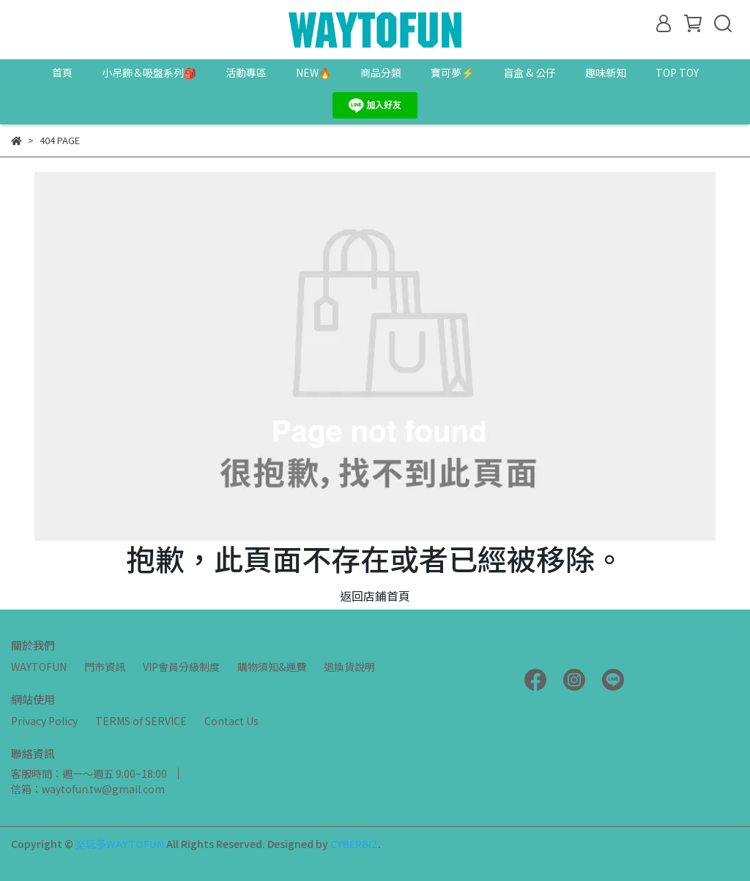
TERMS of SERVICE (141, 720)
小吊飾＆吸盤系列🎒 (149, 72)
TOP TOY (677, 72)
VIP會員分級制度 (181, 666)
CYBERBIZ (354, 843)
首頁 (62, 72)
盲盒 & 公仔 (529, 72)
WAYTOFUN (39, 666)
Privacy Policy (44, 720)
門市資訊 (104, 666)
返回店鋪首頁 (375, 595)
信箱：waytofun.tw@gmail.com (88, 788)
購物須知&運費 (271, 666)
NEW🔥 (313, 72)
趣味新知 (605, 72)
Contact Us (231, 720)
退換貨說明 (349, 666)
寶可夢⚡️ (452, 72)
